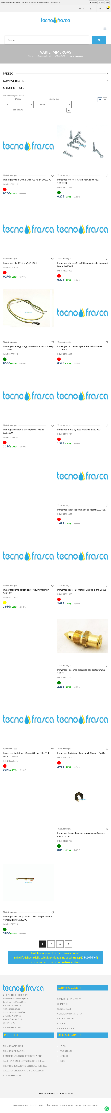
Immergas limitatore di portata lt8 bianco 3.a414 (81, 753)
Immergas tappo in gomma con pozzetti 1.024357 (82, 509)
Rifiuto (101, 2)
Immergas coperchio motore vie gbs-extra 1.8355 (81, 589)
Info (107, 2)
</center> (82, 1074)
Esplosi (81, 8)
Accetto (94, 2)
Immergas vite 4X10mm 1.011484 (20, 263)
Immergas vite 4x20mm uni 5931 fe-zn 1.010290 (27, 179)
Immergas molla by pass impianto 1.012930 (78, 429)
